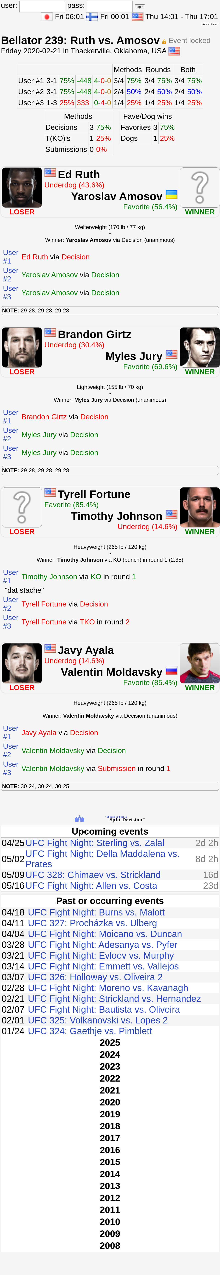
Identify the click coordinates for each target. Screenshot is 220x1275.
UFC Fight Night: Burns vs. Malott (96, 912)
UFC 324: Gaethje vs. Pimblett (90, 1031)
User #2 (31, 92)
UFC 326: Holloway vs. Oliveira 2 (95, 977)
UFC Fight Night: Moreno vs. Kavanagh (108, 988)
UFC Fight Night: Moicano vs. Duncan (105, 934)
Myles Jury (134, 356)
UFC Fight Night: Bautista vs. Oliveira (104, 1009)
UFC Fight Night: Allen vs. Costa (91, 886)
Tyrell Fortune (94, 494)
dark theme (210, 24)
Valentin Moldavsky (112, 672)
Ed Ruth (79, 174)
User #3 (31, 103)
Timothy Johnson (117, 516)
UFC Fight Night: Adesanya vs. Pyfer (103, 945)
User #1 (31, 80)
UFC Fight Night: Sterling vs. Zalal (94, 843)
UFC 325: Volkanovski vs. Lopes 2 (98, 1020)
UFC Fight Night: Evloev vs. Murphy (101, 955)
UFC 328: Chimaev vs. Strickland (93, 875)
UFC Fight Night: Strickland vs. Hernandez (114, 999)
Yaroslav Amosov (116, 196)
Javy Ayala (86, 650)
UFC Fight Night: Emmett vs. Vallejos (103, 966)
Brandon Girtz (94, 334)
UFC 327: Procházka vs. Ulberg (92, 923)
